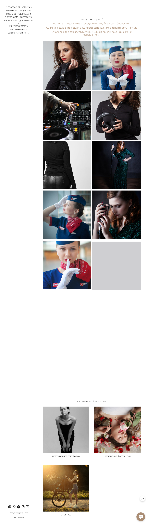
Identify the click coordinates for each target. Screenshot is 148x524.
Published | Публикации (18, 14)
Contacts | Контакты (18, 32)
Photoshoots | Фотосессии (19, 17)
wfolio (21, 517)
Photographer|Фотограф (18, 7)
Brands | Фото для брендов (18, 20)
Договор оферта (18, 29)
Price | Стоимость (18, 26)
